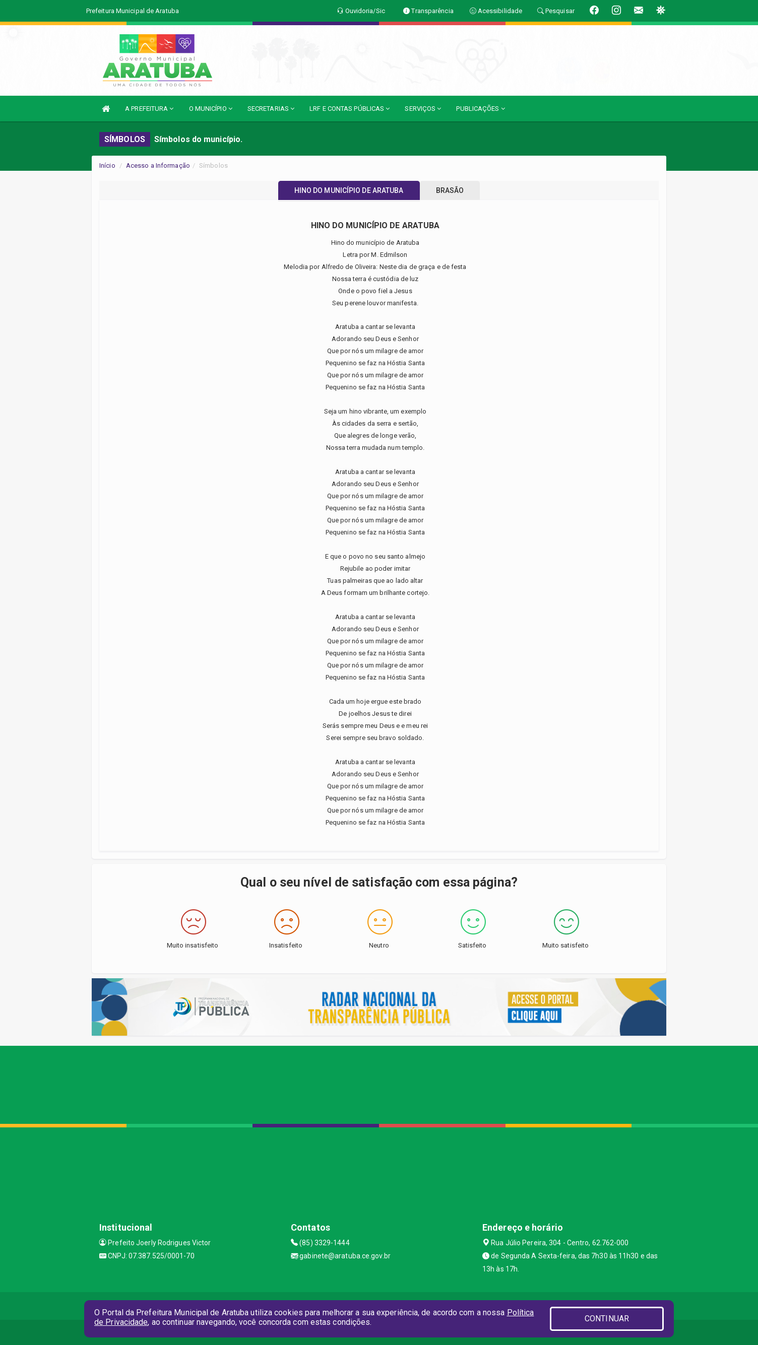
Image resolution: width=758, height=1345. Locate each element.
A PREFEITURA (149, 108)
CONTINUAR (607, 1318)
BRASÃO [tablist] (455, 190)
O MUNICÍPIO (210, 108)
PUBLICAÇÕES (480, 108)
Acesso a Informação (158, 165)
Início (107, 165)
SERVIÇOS (423, 108)
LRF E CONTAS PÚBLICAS (349, 108)
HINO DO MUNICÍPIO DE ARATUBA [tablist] (344, 190)
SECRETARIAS (270, 108)
